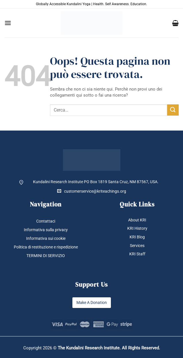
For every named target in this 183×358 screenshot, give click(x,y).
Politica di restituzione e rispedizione (46, 247)
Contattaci (45, 221)
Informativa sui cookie (46, 238)
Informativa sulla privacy (46, 229)
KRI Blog (137, 237)
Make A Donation (91, 302)
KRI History (137, 228)
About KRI (137, 220)
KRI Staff (137, 254)
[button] (7, 23)
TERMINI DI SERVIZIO (45, 255)
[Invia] (173, 110)
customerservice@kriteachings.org (91, 191)
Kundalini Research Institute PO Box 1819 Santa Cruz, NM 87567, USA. (96, 181)
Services (137, 245)
